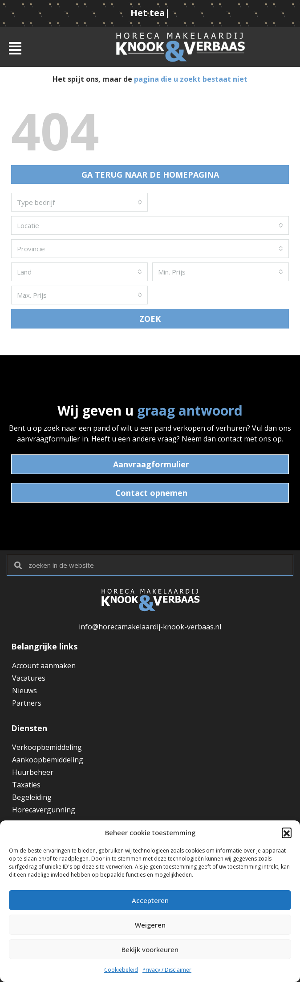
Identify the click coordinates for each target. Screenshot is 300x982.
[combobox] (79, 202)
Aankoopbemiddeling (47, 760)
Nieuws (24, 690)
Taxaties (26, 785)
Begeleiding (32, 797)
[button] (286, 832)
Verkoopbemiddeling (47, 747)
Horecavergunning (43, 810)
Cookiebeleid (121, 970)
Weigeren (150, 924)
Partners (26, 703)
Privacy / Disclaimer (166, 970)
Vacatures (28, 678)
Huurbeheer (32, 772)
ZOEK (150, 318)
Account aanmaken (44, 665)
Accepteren (150, 900)
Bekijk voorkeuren (150, 949)
